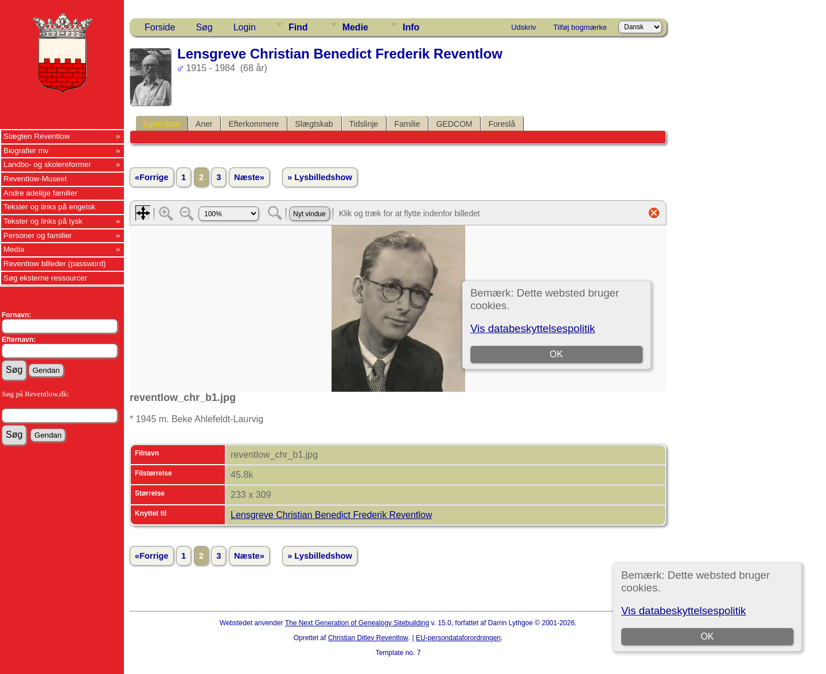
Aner (204, 123)
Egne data (161, 123)
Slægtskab (314, 123)
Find (298, 27)
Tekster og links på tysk (43, 221)
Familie (407, 123)
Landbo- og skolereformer (47, 164)
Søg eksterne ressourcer (45, 278)
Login (244, 27)
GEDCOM (454, 123)
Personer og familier (37, 235)
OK (707, 636)
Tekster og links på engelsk (49, 206)
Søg (204, 27)
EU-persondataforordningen (458, 638)
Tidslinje (364, 123)
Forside (160, 27)
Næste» (249, 177)
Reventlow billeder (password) (54, 263)
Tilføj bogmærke (580, 27)
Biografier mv (26, 150)
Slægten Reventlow (36, 136)
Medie (355, 27)
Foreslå (501, 123)
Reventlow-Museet (35, 178)
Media (13, 249)
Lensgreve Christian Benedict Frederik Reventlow (331, 515)
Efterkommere (253, 123)
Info (411, 27)
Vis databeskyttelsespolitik (683, 611)
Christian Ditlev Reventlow (368, 638)
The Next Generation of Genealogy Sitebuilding (357, 623)
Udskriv (523, 27)
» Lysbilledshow (319, 177)
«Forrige (152, 177)
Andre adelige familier (40, 193)
